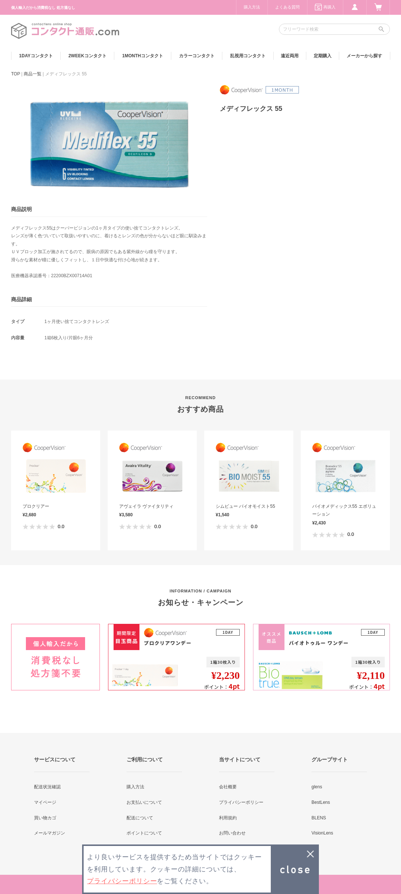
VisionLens (322, 833)
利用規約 (228, 817)
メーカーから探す (364, 55)
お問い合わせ (232, 833)
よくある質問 (287, 7)
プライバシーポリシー (241, 802)
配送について (140, 817)
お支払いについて (144, 802)
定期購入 (322, 55)
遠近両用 (290, 55)
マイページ (45, 802)
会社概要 (228, 786)
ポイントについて (144, 833)
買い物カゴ (45, 817)
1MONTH (142, 55)
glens (316, 786)
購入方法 (252, 7)
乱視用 (248, 55)
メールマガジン (49, 833)
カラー (197, 55)
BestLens (320, 802)
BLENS (318, 817)
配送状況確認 (47, 786)
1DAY (36, 55)
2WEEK (87, 55)
